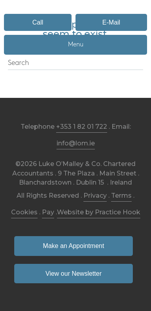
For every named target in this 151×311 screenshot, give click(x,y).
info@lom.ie (76, 143)
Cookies (24, 212)
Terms (121, 195)
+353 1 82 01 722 (81, 126)
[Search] (75, 63)
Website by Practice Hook (98, 212)
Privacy (95, 195)
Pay (48, 212)
